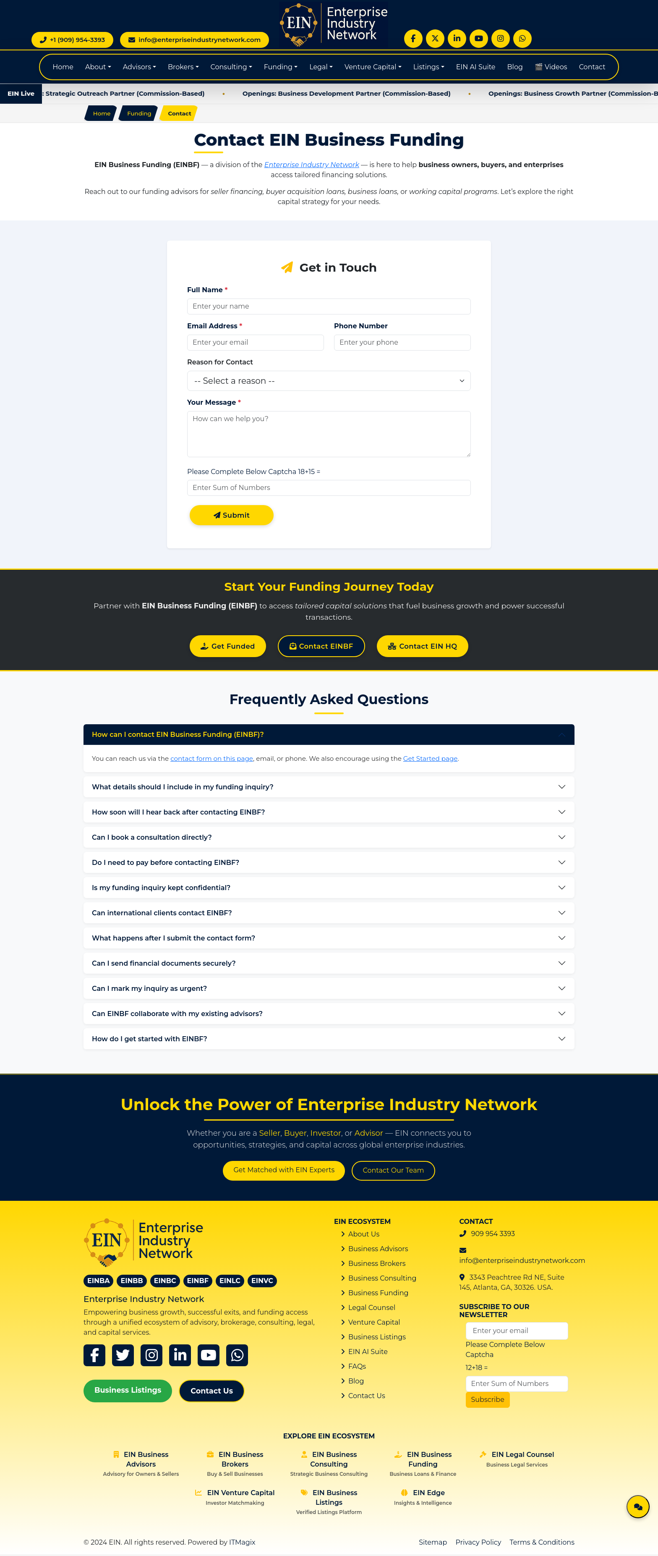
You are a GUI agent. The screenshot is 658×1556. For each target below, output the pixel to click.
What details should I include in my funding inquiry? (183, 789)
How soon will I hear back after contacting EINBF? (178, 814)
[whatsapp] (237, 1357)
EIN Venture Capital (234, 1499)
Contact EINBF (321, 648)
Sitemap (433, 1544)
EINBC (165, 1282)
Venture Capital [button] (371, 67)
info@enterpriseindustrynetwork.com (522, 1262)
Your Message (214, 404)
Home (62, 67)
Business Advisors (378, 1251)
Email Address (214, 327)
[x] (123, 1357)
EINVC (262, 1282)
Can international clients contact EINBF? (162, 915)
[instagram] (151, 1357)
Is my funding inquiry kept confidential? (161, 889)
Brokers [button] (180, 67)
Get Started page (430, 760)
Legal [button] (318, 67)
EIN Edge (423, 1499)
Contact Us (212, 1392)
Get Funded (225, 648)
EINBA (98, 1282)
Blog (356, 1383)
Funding (142, 114)
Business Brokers (377, 1265)
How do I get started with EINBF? (149, 1041)
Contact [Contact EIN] (592, 67)
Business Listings (127, 1391)
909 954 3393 (493, 1235)
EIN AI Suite (476, 67)
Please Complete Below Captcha (241, 473)
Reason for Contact (220, 363)
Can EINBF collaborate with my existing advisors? (177, 1015)
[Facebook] (94, 1357)
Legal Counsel (371, 1309)
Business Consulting (382, 1280)
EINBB (131, 1282)
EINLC (229, 1282)
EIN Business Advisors (141, 1466)
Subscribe (487, 1402)
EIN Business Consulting (329, 1466)
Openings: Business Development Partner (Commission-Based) (362, 93)
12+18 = (477, 1370)
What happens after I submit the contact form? (173, 940)
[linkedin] (180, 1357)
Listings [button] (426, 67)
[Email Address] (517, 1333)
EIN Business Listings (329, 1504)
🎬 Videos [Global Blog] (551, 67)
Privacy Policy (478, 1544)
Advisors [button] (137, 67)
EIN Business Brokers (235, 1466)
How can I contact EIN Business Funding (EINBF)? (178, 737)
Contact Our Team (393, 1172)
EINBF (198, 1282)
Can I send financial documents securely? (164, 965)
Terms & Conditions (542, 1544)
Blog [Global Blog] (515, 67)
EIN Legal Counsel (517, 1461)
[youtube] (208, 1357)
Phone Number (361, 327)
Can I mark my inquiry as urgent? (149, 990)
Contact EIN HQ (425, 648)
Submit (232, 516)
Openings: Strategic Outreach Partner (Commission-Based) (122, 93)
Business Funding (378, 1295)
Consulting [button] (229, 67)
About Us (363, 1236)
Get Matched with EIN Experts (283, 1172)
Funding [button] (278, 67)
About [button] (95, 67)
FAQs (357, 1368)
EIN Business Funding (422, 1466)
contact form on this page (211, 760)
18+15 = (309, 473)
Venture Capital (374, 1324)
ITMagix (242, 1544)
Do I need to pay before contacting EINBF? (165, 864)
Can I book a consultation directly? (152, 839)
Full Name (207, 291)
